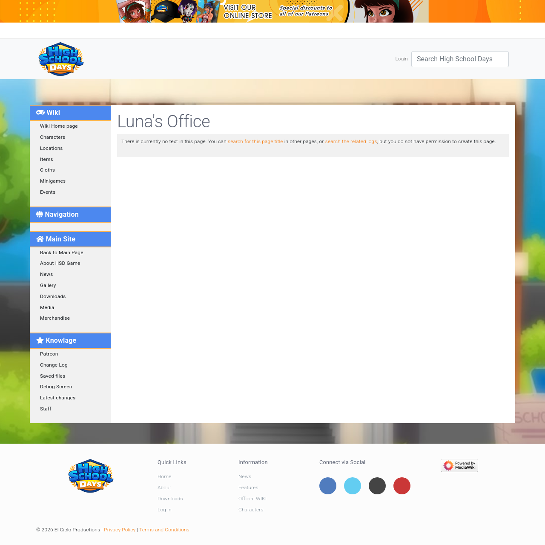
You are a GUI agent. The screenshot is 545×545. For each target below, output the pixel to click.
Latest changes (57, 398)
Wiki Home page (59, 126)
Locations (51, 148)
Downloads (53, 296)
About (164, 487)
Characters (52, 137)
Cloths (47, 170)
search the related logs (351, 141)
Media (47, 307)
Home (164, 476)
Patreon (49, 354)
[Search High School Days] (460, 59)
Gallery (48, 285)
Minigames (53, 181)
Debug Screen (56, 387)
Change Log (54, 365)
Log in (165, 510)
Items (46, 159)
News (46, 274)
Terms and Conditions (164, 530)
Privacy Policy (119, 530)
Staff (46, 409)
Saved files (52, 376)
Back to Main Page (61, 252)
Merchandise (55, 318)
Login (401, 59)
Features (248, 487)
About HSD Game (60, 263)
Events (47, 192)
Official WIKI (252, 499)
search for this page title (255, 141)
